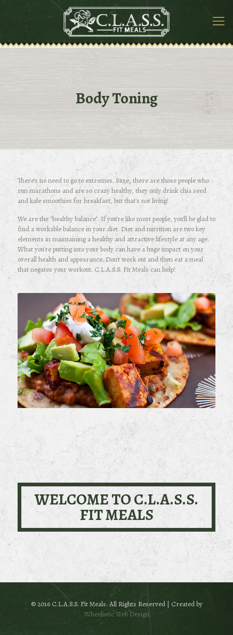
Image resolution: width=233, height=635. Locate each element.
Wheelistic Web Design (116, 613)
